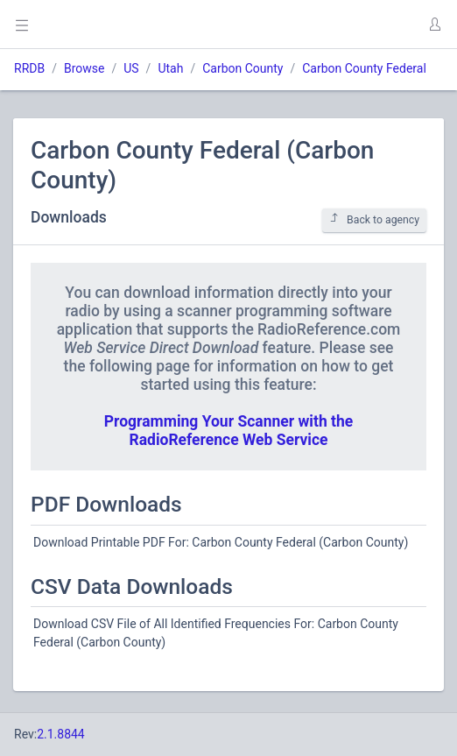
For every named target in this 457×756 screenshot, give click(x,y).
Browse (84, 68)
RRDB (29, 68)
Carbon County (242, 68)
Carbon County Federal (364, 68)
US (130, 68)
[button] (434, 24)
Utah (170, 68)
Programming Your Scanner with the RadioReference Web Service (228, 431)
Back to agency (374, 219)
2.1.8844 (61, 734)
